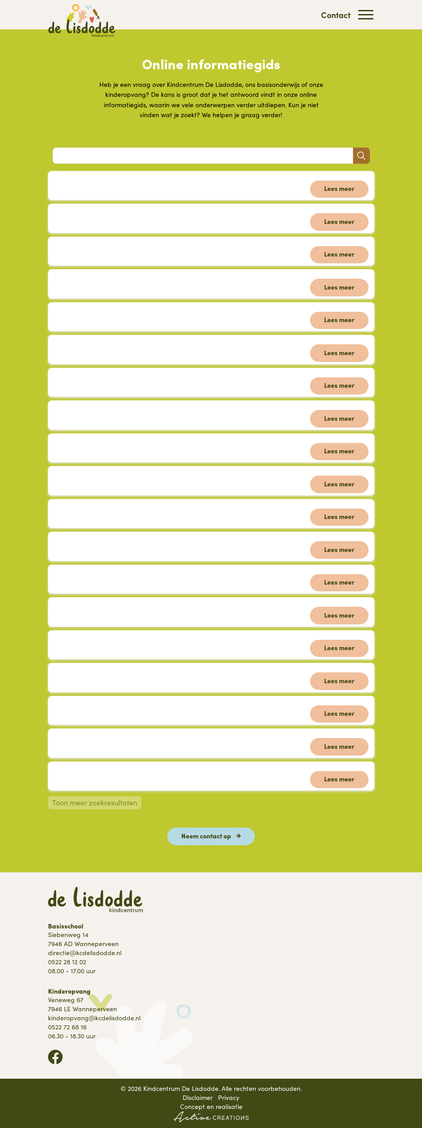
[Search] (203, 156)
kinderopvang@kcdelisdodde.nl (94, 1018)
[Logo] (82, 21)
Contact (335, 15)
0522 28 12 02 (67, 961)
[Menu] (365, 14)
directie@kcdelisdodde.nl (84, 952)
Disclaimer (198, 1097)
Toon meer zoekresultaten (94, 802)
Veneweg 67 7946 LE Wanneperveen (82, 1004)
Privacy (228, 1097)
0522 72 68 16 (67, 1027)
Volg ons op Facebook (55, 1057)
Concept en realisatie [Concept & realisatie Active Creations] (211, 1112)
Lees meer (339, 188)
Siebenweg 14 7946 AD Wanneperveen (83, 939)
